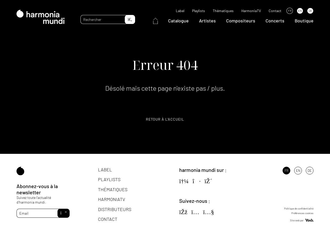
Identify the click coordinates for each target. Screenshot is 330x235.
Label (180, 11)
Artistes (207, 20)
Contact (275, 11)
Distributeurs (114, 209)
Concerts (275, 20)
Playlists (198, 11)
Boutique (304, 20)
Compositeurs (240, 20)
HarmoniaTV (251, 11)
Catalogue (178, 20)
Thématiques (223, 11)
